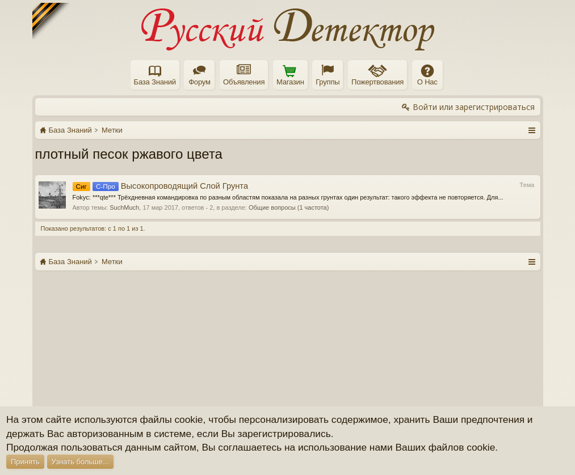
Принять (25, 461)
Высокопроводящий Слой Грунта (161, 185)
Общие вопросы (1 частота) (289, 207)
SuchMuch (124, 207)
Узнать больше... (80, 461)
